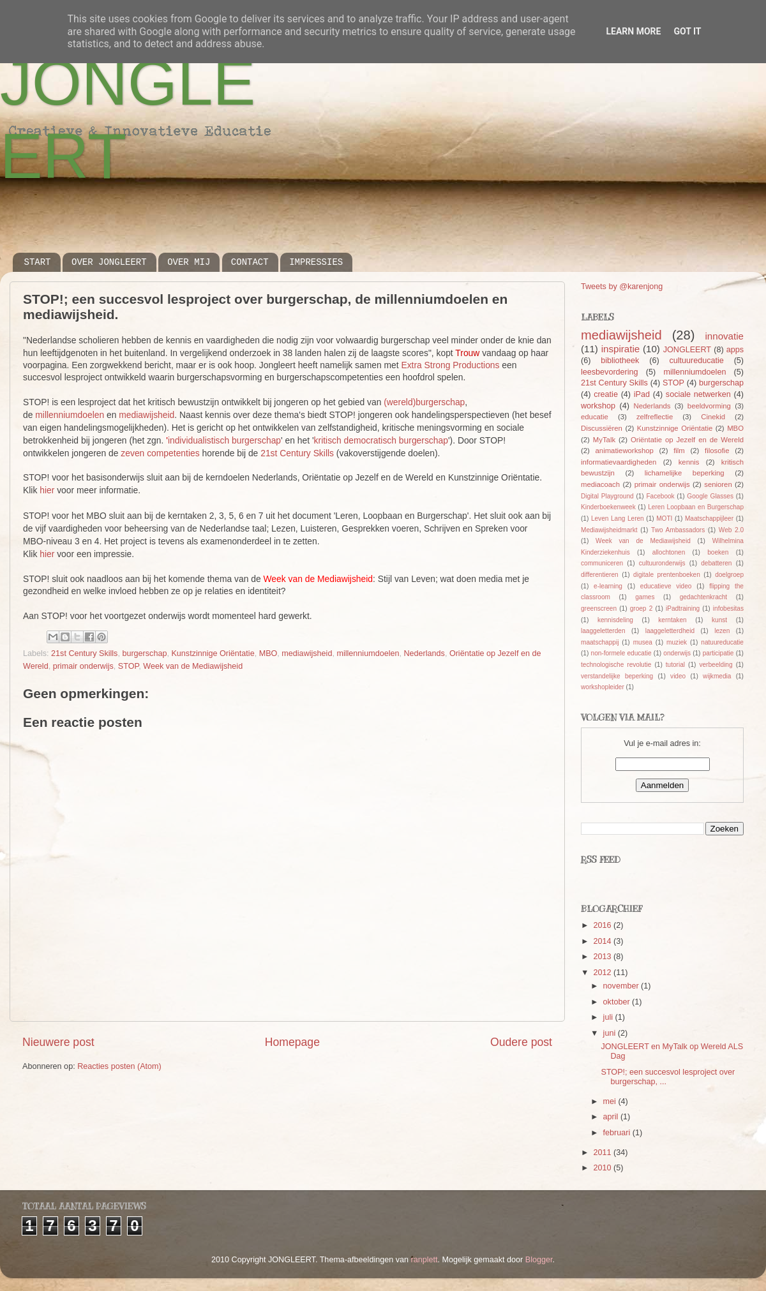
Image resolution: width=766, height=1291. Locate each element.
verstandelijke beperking (617, 676)
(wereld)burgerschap (424, 402)
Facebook (660, 496)
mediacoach (600, 484)
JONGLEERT (687, 349)
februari (618, 1132)
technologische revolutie (616, 664)
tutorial (675, 664)
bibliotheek (620, 360)
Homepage (292, 1042)
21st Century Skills (297, 453)
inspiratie (620, 348)
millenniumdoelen (69, 415)
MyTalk (604, 440)
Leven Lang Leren (617, 518)
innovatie (724, 336)
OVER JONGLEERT (109, 262)
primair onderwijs (83, 666)
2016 (603, 925)
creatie (606, 394)
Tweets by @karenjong (622, 286)
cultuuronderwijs (662, 563)
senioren (718, 484)
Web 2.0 (731, 530)
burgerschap (144, 653)
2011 (603, 1152)
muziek (676, 642)
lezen (722, 630)
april (611, 1116)
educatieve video (666, 586)
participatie (718, 653)
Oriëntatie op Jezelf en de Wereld (687, 440)
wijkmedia (717, 676)
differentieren (600, 574)
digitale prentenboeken (666, 574)
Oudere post (521, 1042)
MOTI (664, 518)
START (37, 262)
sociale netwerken (698, 394)
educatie (594, 417)
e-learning (608, 586)
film (679, 450)
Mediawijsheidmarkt (609, 530)
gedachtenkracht (704, 597)
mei (611, 1101)
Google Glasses (710, 496)
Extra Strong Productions (450, 365)
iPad (642, 394)
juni (610, 1033)
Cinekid (713, 417)
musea (642, 642)
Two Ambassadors (678, 530)
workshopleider (602, 686)
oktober (618, 1001)
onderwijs (677, 653)
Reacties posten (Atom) (119, 1066)
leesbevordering (609, 372)
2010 (603, 1167)
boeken (717, 552)
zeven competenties (160, 453)
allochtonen (669, 552)
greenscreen (599, 608)
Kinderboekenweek (608, 507)
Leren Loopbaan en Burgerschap (696, 507)
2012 (603, 972)
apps (735, 349)
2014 (603, 941)
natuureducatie (722, 642)
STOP (128, 666)
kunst (719, 619)
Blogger (539, 1259)
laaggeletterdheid (670, 630)
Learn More (633, 31)
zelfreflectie (654, 417)
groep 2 (641, 608)
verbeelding (715, 664)
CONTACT (250, 262)
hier (47, 490)
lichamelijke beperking (685, 473)
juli (609, 1017)
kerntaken (672, 619)
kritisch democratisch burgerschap (381, 440)
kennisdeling (615, 619)
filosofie (717, 450)
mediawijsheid (146, 415)
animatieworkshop (625, 450)
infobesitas (728, 608)
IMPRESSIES (316, 262)
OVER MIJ (188, 262)
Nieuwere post (58, 1042)
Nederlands (423, 653)
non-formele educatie (621, 653)
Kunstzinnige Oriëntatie (212, 653)
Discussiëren (601, 428)
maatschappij (600, 642)
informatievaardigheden (618, 462)
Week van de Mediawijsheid (193, 666)
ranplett (424, 1259)
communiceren (602, 563)
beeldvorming (709, 406)
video (678, 676)
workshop (598, 405)
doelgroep (729, 574)
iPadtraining (683, 608)
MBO (268, 653)
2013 (603, 956)
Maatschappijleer (709, 518)
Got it (687, 31)
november (622, 985)
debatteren (716, 563)
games (644, 597)
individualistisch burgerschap (224, 440)
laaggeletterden (603, 630)
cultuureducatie (696, 360)
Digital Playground (607, 496)
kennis (689, 462)
